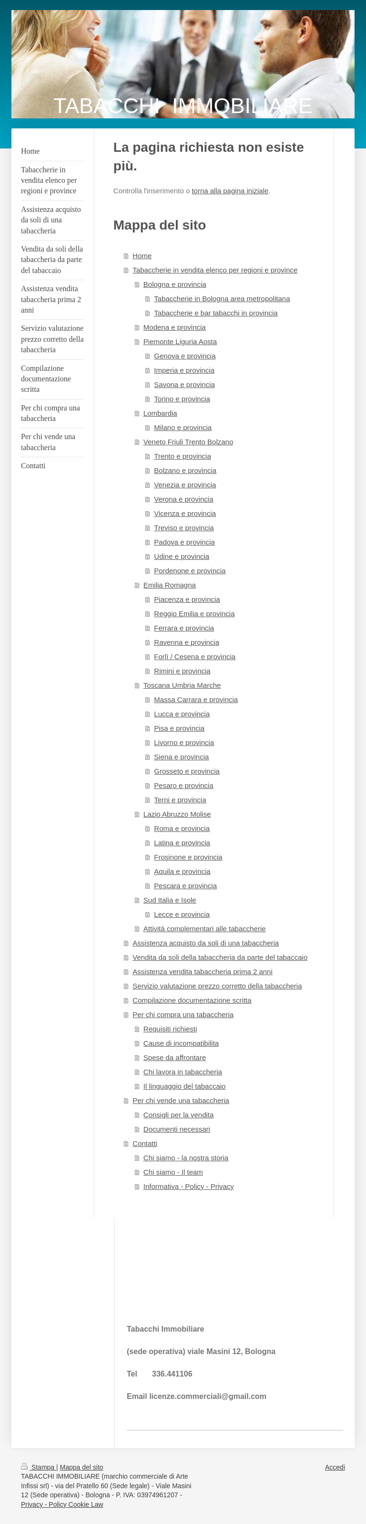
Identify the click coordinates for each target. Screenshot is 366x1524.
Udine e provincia (181, 556)
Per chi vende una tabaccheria (180, 1100)
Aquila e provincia (182, 871)
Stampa (38, 1467)
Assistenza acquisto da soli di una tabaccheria (205, 943)
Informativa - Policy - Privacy (188, 1186)
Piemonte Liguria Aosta (180, 341)
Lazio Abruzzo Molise (177, 814)
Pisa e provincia (179, 728)
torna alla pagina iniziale (230, 191)
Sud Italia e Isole (169, 900)
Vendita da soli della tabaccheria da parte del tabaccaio (219, 957)
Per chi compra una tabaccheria (183, 1014)
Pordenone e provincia (189, 571)
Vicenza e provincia (185, 513)
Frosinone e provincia (188, 857)
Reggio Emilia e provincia (194, 614)
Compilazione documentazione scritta (191, 1000)
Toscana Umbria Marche (182, 685)
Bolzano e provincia (185, 470)
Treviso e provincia (184, 528)
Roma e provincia (182, 828)
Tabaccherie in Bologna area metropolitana (222, 298)
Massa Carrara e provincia (196, 699)
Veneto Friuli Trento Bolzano (188, 442)
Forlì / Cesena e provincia (194, 656)
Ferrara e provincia (184, 628)
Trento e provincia (182, 456)
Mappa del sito (81, 1467)
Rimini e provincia (182, 671)
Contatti (144, 1143)
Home (142, 256)
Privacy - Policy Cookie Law (62, 1504)
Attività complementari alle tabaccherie (204, 929)
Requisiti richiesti (170, 1029)
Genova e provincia (184, 356)
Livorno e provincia (184, 742)
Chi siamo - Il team (173, 1172)
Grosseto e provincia (187, 771)
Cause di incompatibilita (181, 1043)
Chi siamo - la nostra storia (185, 1158)
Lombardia (160, 413)
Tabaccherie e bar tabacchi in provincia (215, 313)
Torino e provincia (182, 399)
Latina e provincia (182, 843)
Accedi (335, 1467)
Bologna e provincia (174, 284)
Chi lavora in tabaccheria (182, 1072)
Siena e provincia (181, 757)
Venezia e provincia (185, 485)
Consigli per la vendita (178, 1115)
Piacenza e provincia (187, 599)
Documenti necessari (176, 1129)
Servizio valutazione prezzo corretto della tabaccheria (217, 986)
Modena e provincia (174, 327)
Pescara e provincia (185, 886)
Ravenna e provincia (186, 642)
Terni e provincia (180, 800)
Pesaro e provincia (183, 785)
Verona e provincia (183, 499)
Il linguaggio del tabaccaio (184, 1086)
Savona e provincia (184, 384)
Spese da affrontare (174, 1057)
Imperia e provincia (184, 370)
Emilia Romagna (169, 585)
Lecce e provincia (182, 914)
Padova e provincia (184, 542)
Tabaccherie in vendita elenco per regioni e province (214, 270)
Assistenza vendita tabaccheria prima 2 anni (202, 971)
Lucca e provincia (182, 714)
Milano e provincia (183, 427)
